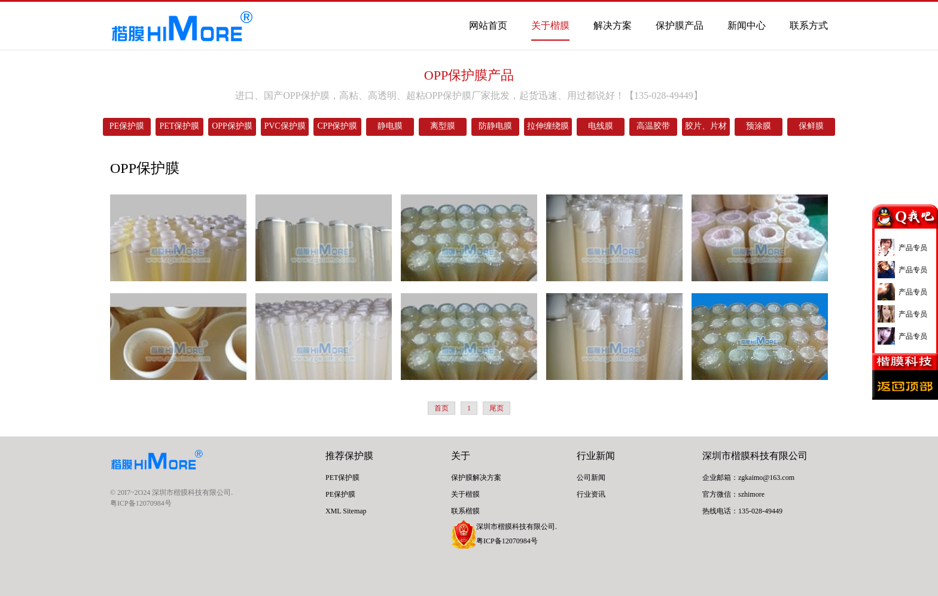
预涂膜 (758, 125)
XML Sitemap (346, 511)
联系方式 (809, 25)
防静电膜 (495, 125)
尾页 (496, 408)
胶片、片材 (706, 125)
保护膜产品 (680, 25)
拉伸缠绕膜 (548, 125)
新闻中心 (746, 25)
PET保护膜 (180, 125)
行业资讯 (591, 494)
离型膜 (442, 125)
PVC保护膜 (284, 125)
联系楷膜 (465, 511)
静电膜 (390, 125)
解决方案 (612, 25)
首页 (441, 408)
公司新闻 (591, 477)
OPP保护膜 (232, 125)
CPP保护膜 (338, 125)
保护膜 (359, 456)
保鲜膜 (811, 125)
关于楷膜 (550, 25)
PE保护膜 (126, 125)
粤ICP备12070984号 (141, 503)
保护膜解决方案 (476, 477)
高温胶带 (653, 125)
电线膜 (600, 125)
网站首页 (488, 25)
